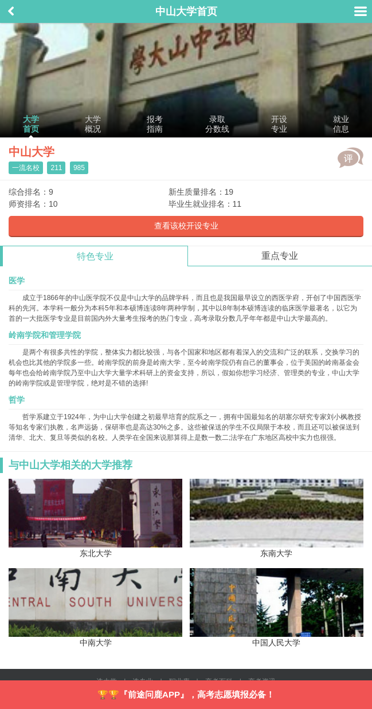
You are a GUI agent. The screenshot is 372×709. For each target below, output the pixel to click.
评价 (350, 157)
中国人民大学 (276, 607)
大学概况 (93, 124)
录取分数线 (217, 124)
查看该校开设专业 (186, 225)
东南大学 (276, 518)
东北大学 (95, 518)
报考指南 (155, 124)
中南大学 (95, 607)
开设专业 (279, 124)
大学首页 (31, 124)
